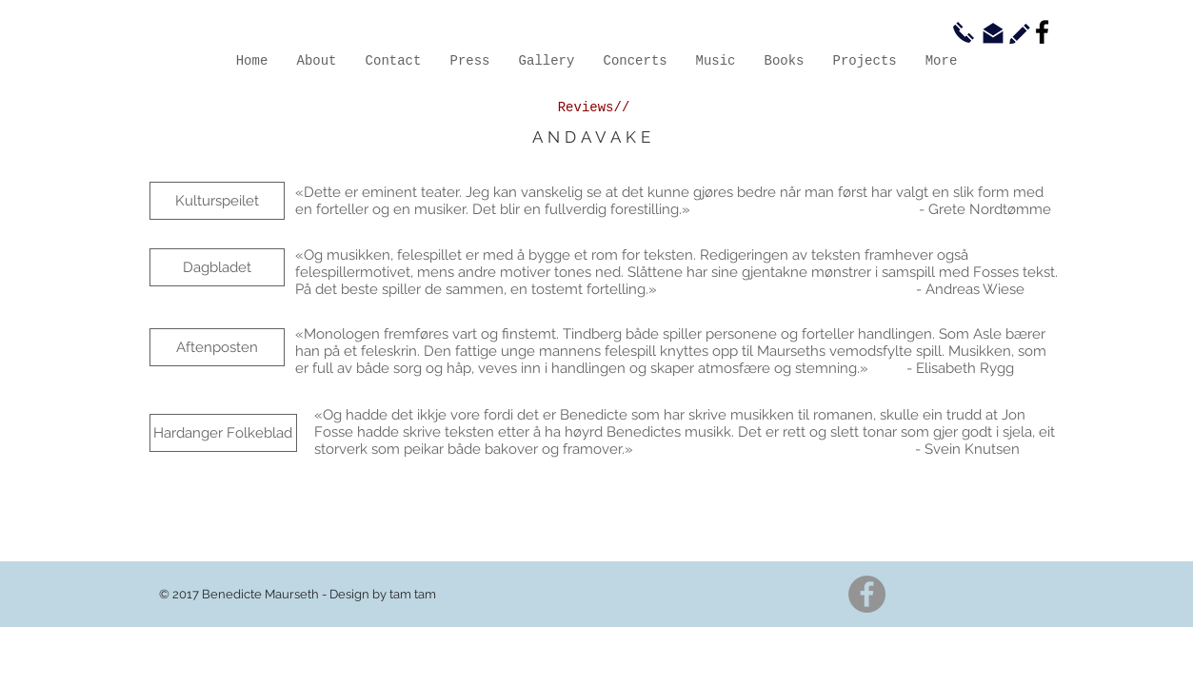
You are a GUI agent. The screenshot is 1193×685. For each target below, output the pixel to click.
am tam (414, 594)
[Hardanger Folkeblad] (223, 433)
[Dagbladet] (217, 267)
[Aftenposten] (217, 347)
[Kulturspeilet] (217, 201)
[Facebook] (1042, 32)
